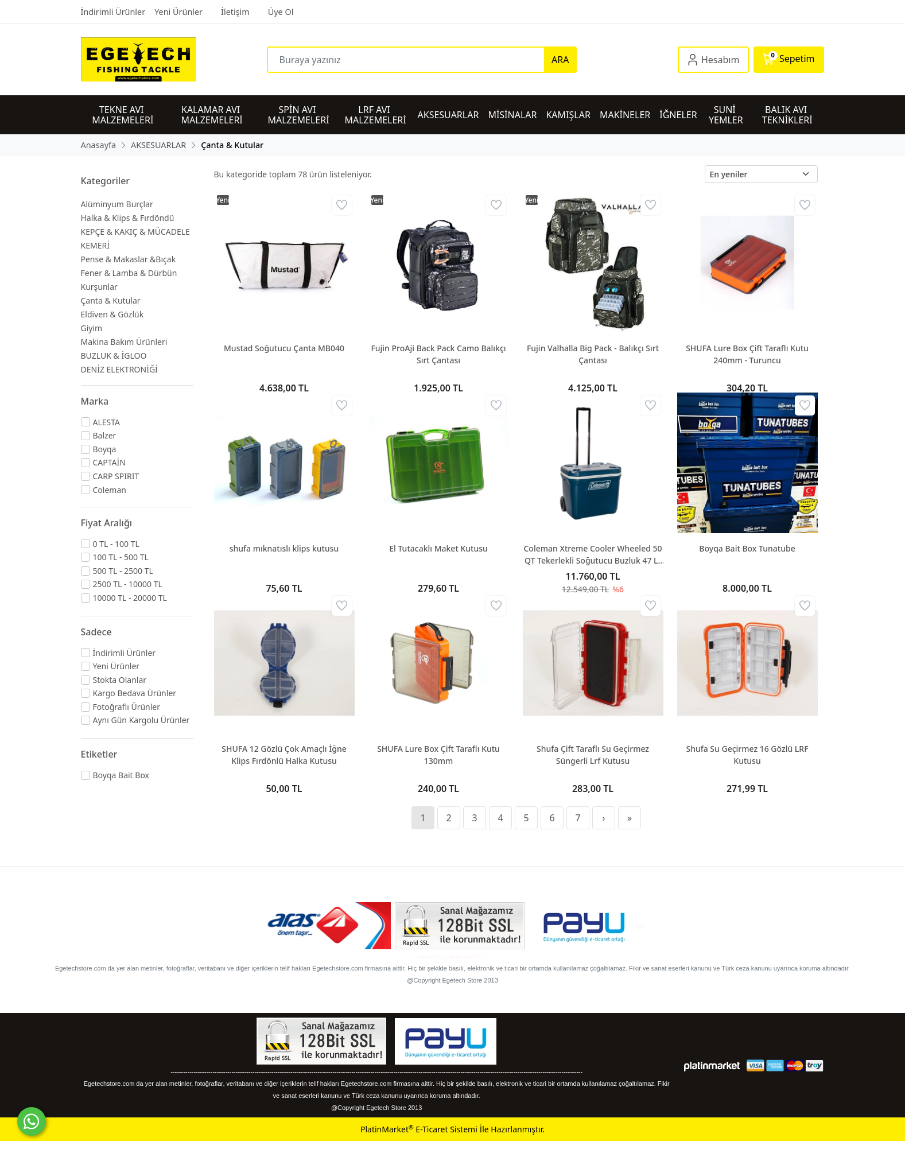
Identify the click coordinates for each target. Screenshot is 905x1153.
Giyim (92, 328)
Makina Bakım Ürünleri (124, 341)
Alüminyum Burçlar (117, 204)
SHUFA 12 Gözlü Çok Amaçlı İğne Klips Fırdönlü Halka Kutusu (284, 754)
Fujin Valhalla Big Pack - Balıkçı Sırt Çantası (593, 354)
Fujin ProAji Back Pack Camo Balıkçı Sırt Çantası (438, 354)
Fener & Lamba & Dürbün (129, 272)
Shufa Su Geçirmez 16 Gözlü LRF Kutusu (747, 754)
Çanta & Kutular (111, 300)
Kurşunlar (99, 286)
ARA (560, 59)
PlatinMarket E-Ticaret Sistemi (418, 1129)
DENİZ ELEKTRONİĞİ (119, 369)
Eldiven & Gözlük (112, 314)
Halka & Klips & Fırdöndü (127, 217)
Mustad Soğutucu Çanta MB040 (284, 348)
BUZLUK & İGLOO (114, 355)
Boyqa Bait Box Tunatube (747, 548)
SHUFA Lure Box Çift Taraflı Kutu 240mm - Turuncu (747, 354)
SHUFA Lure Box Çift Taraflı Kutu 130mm (438, 754)
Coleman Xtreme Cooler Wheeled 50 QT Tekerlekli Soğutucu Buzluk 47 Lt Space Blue (592, 554)
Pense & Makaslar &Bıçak (128, 259)
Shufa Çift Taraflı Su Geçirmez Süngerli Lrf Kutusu (593, 754)
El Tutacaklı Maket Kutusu (438, 548)
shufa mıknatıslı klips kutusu (284, 548)
